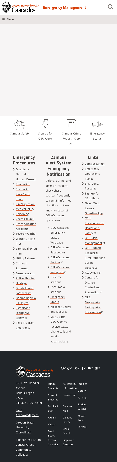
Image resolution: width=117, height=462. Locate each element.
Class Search (67, 431)
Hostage (21, 283)
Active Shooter (25, 278)
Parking (82, 397)
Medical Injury (25, 209)
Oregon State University (25, 427)
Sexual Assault (25, 273)
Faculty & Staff (53, 408)
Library (82, 390)
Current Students (53, 397)
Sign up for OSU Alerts (45, 136)
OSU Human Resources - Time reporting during (95, 257)
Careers (82, 427)
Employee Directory (68, 442)
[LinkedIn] (97, 368)
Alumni (52, 417)
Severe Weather (26, 233)
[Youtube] (91, 368)
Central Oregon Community (26, 449)
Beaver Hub (69, 395)
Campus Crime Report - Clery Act (71, 138)
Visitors (52, 424)
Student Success (82, 407)
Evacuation (23, 184)
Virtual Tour (81, 418)
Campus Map (67, 408)
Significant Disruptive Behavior (23, 313)
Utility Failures (25, 258)
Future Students (53, 386)
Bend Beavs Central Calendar (53, 438)
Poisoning (22, 214)
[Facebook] (84, 368)
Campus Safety (20, 133)
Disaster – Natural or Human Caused (25, 174)
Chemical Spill (25, 219)
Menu (10, 19)
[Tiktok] (70, 368)
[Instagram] (64, 368)
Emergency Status (97, 136)
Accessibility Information (70, 386)
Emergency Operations (93, 173)
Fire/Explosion (25, 204)
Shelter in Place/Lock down (23, 194)
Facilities (82, 384)
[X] (77, 368)
